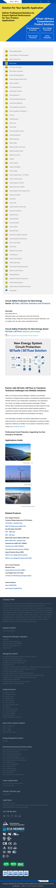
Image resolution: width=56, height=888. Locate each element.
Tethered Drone (11, 215)
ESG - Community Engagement (10, 764)
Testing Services (7, 647)
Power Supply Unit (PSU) (14, 183)
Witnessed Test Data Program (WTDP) (12, 643)
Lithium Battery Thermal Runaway (17, 55)
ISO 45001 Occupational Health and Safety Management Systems (19, 669)
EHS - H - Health (7, 728)
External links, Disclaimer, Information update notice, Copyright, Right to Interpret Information (26, 805)
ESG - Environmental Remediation (11, 751)
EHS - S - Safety (7, 730)
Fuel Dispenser (11, 254)
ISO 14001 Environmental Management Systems (15, 660)
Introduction (6, 639)
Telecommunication (12, 195)
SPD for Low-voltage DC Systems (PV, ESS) (18, 558)
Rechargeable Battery (13, 51)
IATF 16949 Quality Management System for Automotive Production (19, 656)
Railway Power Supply (13, 250)
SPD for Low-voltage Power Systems (16, 555)
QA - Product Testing (8, 696)
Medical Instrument (12, 155)
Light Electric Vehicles (13, 91)
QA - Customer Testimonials (10, 711)
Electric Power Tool (12, 59)
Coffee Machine (11, 119)
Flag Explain (10, 290)
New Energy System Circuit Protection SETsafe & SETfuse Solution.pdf (23, 335)
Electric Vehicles (12, 83)
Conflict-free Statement (8, 665)
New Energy (10, 63)
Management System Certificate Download (13, 683)
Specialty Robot (11, 230)
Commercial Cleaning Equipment (16, 266)
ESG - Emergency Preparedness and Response (14, 760)
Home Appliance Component (15, 107)
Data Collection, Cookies (9, 803)
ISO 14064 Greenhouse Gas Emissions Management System (18, 673)
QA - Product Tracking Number (10, 709)
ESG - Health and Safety (9, 762)
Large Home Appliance (13, 103)
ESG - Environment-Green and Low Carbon (13, 758)
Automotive (10, 199)
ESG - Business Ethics (8, 772)
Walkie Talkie (11, 143)
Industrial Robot (11, 219)
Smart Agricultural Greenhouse (16, 238)
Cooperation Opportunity (9, 630)
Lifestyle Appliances (13, 135)
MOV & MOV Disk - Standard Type (15, 540)
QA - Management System (9, 694)
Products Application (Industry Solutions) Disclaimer (15, 807)
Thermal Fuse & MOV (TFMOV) (14, 546)
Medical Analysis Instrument (15, 147)
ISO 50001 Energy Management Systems (13, 671)
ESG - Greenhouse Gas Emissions (11, 756)
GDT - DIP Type (9, 535)
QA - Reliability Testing (8, 698)
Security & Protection (13, 211)
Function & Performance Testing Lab (12, 641)
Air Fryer (9, 115)
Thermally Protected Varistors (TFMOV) (17, 549)
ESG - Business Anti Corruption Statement (13, 774)
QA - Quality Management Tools (10, 704)
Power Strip (10, 203)
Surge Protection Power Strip (15, 207)
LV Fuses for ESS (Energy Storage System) (18, 575)
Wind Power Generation (14, 71)
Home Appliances (12, 95)
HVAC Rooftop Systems (14, 282)
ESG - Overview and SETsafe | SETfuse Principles (15, 749)
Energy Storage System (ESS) (16, 79)
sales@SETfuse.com (19, 426)
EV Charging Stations (13, 87)
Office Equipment (12, 139)
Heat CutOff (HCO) (10, 585)
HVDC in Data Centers (13, 179)
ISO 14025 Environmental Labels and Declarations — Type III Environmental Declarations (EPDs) (27, 667)
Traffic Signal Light (12, 262)
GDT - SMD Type (10, 532)
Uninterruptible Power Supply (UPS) (17, 191)
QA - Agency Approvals (8, 700)
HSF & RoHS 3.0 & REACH (9, 732)
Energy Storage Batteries (14, 75)
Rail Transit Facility (12, 242)
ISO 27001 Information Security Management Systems (16, 681)
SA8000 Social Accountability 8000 (11, 679)
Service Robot (11, 227)
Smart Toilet (10, 127)
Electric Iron (10, 123)
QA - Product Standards (9, 715)
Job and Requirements (8, 785)
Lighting (9, 159)
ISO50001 (5, 741)
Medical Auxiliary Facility (14, 151)
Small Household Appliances (15, 99)
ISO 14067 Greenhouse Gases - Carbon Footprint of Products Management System (23, 675)
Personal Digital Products (14, 131)
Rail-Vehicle (10, 246)
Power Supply (11, 171)
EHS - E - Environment (8, 726)
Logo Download (6, 794)
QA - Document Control (8, 702)
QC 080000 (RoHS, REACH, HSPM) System (14, 662)
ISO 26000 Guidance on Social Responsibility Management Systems (20, 677)
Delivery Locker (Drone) (14, 270)
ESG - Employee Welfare (9, 766)
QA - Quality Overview (8, 692)
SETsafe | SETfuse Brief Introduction (12, 717)
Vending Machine (12, 274)
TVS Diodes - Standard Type (13, 523)
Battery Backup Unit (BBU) (14, 187)
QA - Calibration (7, 706)
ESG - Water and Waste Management (12, 754)
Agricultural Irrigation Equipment (16, 234)
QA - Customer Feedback (9, 713)
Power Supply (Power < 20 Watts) (16, 175)
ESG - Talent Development (9, 768)
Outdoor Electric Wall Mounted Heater (18, 286)
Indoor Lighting (11, 163)
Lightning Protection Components (16, 278)
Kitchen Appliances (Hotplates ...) (16, 111)
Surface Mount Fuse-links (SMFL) (15, 570)
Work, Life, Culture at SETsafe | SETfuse (13, 783)
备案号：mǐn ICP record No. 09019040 (33, 886)
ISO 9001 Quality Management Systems (13, 658)
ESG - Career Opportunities (9, 770)
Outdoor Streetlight (12, 167)
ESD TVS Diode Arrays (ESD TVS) (15, 526)
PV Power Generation (13, 67)
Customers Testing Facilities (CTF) (11, 645)
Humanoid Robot (12, 223)
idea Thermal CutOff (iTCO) (13, 588)
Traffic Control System (13, 258)
